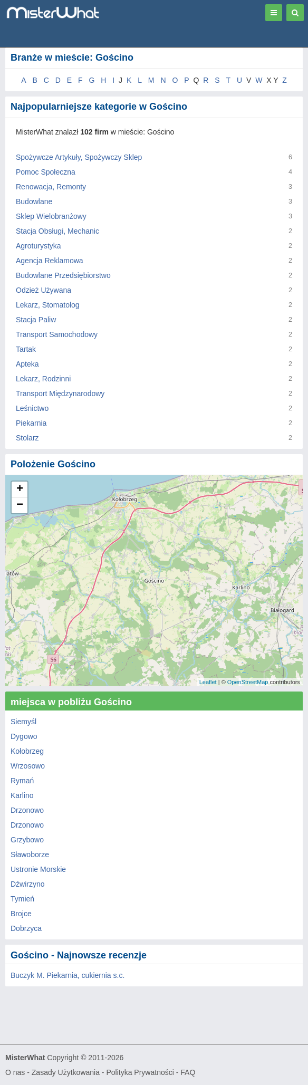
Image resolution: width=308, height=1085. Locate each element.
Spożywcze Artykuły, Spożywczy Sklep (79, 157)
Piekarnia (31, 423)
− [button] (19, 505)
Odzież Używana (43, 290)
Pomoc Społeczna (45, 172)
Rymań (22, 780)
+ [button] (19, 489)
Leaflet (208, 682)
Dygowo (24, 736)
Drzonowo (27, 810)
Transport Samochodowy (57, 334)
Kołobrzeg (27, 751)
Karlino (22, 795)
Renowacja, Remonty (51, 187)
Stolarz (27, 438)
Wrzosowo (28, 766)
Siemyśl (23, 721)
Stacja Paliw (36, 319)
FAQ (187, 1072)
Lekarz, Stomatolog (48, 305)
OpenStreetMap (247, 682)
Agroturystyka (38, 246)
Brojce (21, 913)
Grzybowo (27, 840)
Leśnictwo (32, 408)
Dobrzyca (26, 928)
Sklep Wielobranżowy (51, 216)
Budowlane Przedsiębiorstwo (63, 275)
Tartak (26, 349)
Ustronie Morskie (38, 869)
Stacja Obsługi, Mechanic (57, 231)
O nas (15, 1072)
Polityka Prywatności (140, 1072)
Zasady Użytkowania (66, 1072)
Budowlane (34, 201)
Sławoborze (30, 854)
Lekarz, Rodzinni (43, 379)
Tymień (22, 899)
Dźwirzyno (28, 884)
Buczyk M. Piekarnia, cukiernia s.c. (67, 975)
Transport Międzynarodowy (60, 393)
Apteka (27, 364)
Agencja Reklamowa (49, 260)
